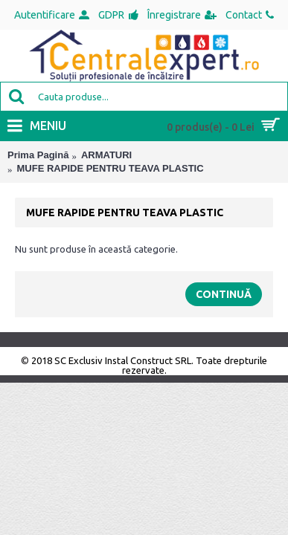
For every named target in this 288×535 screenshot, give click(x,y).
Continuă (224, 294)
